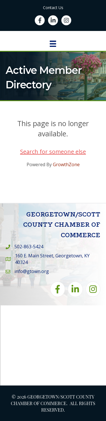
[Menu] (53, 44)
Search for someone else (53, 151)
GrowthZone (66, 164)
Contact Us (53, 7)
